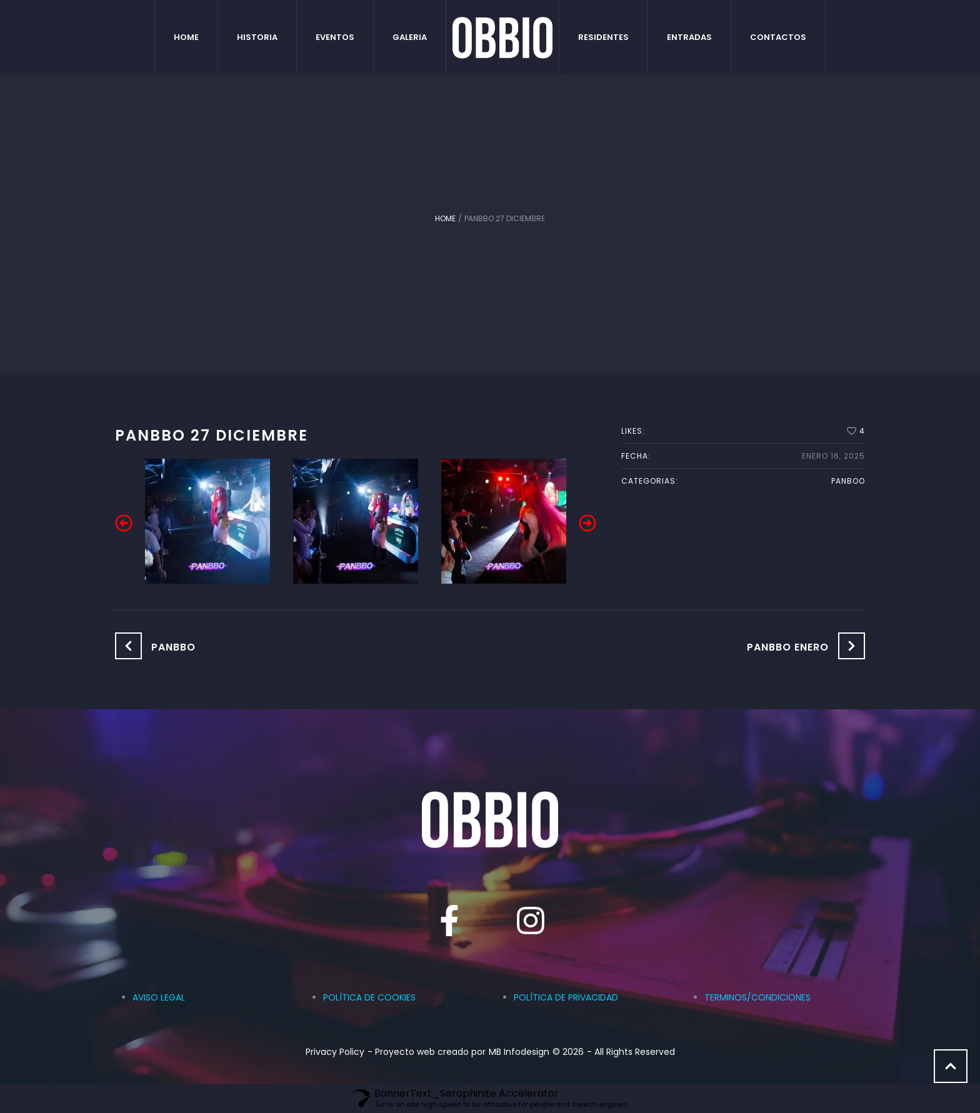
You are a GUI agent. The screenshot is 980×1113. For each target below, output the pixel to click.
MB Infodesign (519, 1052)
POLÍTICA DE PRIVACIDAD (566, 997)
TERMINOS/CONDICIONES (757, 997)
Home (445, 218)
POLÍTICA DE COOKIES (369, 997)
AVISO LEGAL (158, 997)
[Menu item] (186, 37)
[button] (123, 523)
